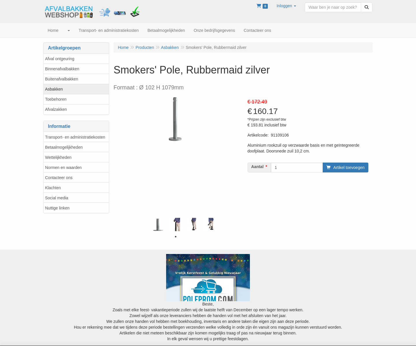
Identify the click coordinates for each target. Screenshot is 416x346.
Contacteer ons (59, 177)
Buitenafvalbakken (61, 79)
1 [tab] (176, 237)
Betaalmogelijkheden (64, 147)
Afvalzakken (56, 109)
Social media (56, 198)
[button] (286, 6)
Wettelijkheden (58, 157)
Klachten (53, 187)
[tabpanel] (158, 225)
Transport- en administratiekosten (75, 137)
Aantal (257, 167)
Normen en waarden (63, 167)
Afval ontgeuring (59, 58)
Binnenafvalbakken (62, 69)
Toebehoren (55, 99)
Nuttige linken (57, 208)
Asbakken (54, 89)
